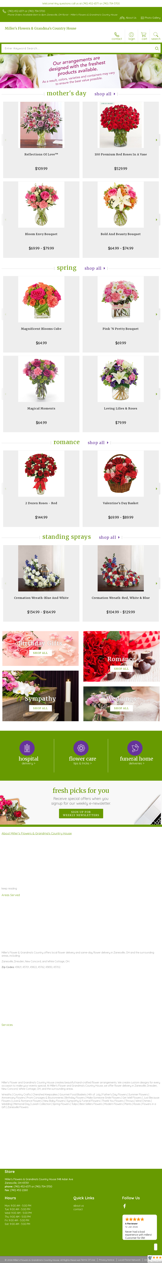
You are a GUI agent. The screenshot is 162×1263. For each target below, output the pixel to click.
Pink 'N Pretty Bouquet (121, 329)
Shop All (103, 94)
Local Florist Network (129, 1259)
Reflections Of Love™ (41, 154)
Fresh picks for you (81, 796)
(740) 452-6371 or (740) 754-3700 (26, 11)
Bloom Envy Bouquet (41, 234)
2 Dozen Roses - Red (41, 503)
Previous (5, 140)
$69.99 (120, 343)
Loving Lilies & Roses (120, 408)
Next (157, 140)
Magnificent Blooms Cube (41, 329)
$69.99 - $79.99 (41, 248)
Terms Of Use (88, 1259)
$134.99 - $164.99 (41, 612)
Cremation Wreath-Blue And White (41, 598)
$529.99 (120, 168)
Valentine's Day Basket (121, 503)
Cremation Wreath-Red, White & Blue (121, 598)
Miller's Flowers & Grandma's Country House (40, 28)
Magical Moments (41, 408)
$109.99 (41, 168)
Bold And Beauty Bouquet (121, 234)
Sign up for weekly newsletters (81, 813)
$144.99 (41, 517)
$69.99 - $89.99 (120, 517)
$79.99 (120, 422)
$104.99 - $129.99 (120, 612)
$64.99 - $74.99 (120, 248)
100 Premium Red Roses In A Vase (121, 154)
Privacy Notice (106, 1259)
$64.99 (41, 343)
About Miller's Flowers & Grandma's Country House (37, 833)
